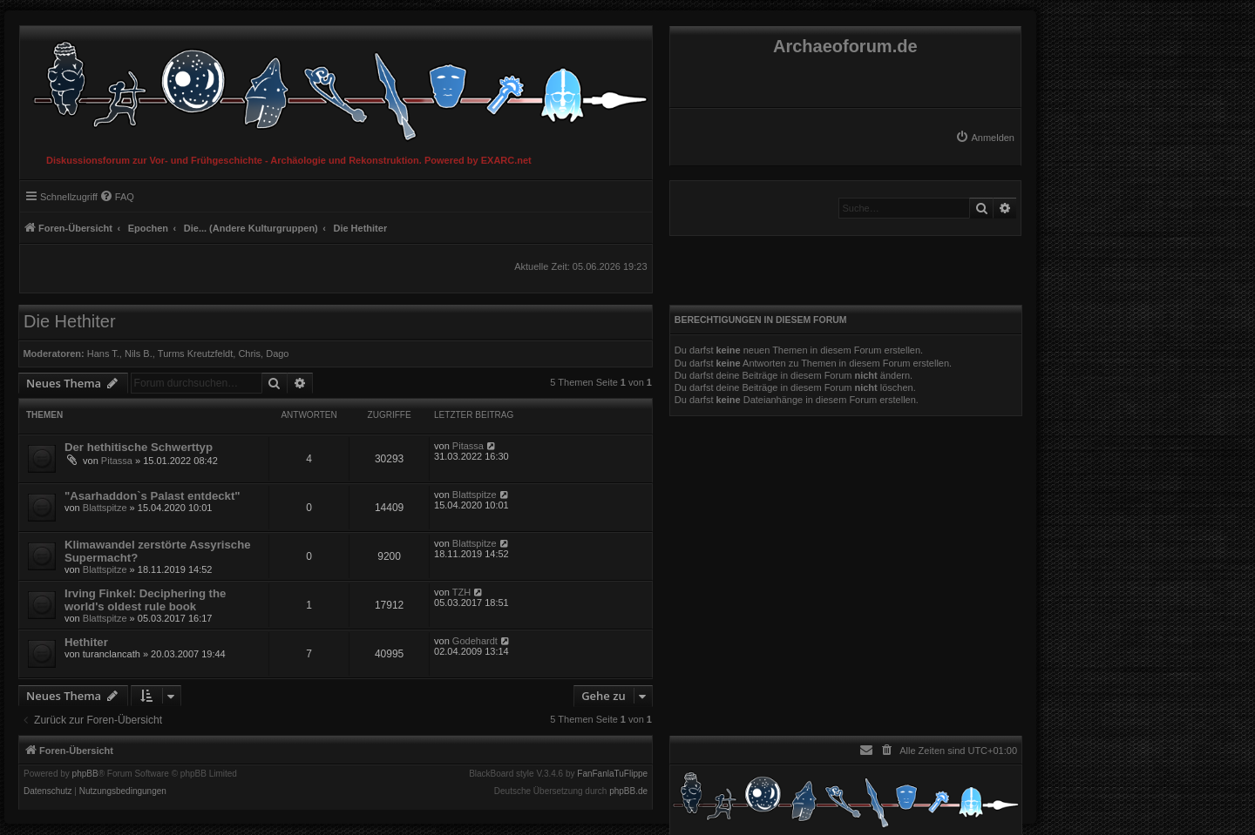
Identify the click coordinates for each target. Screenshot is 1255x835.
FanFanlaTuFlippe (612, 774)
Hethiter (86, 642)
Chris (249, 353)
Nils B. (139, 353)
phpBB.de (628, 791)
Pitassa (116, 460)
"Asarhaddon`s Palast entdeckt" (152, 495)
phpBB (85, 774)
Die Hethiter (70, 321)
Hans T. (103, 353)
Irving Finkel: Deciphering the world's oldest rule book (145, 600)
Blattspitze (105, 507)
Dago (277, 353)
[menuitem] (984, 137)
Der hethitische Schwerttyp (138, 447)
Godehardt (475, 641)
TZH (461, 592)
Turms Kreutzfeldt (195, 353)
